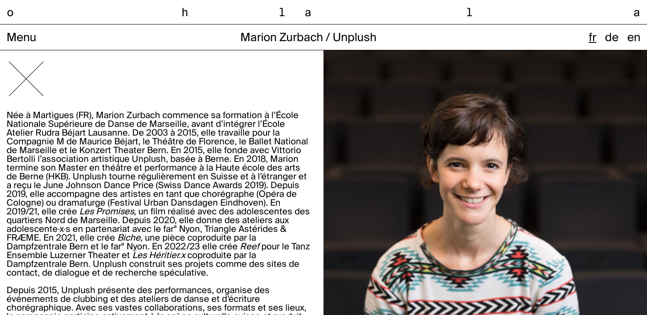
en (633, 38)
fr (592, 38)
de (612, 38)
